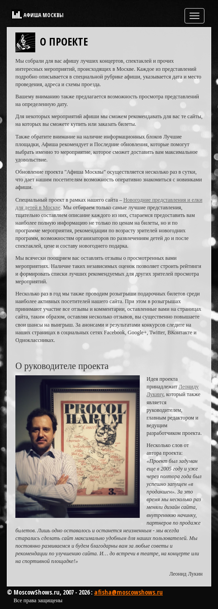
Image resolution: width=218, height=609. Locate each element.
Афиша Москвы (43, 15)
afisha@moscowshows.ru (128, 592)
